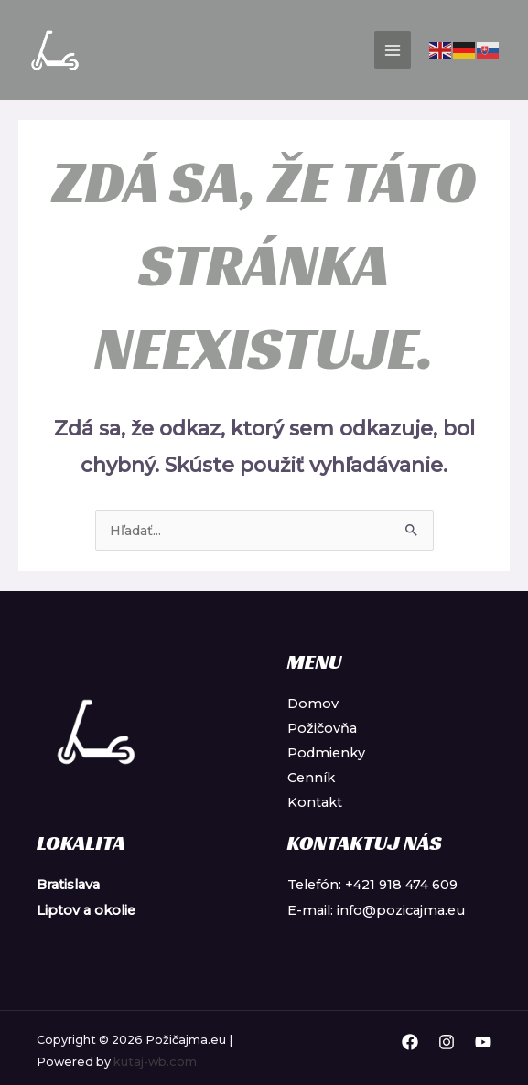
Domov (313, 703)
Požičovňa (322, 728)
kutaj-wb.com (155, 1062)
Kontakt (314, 802)
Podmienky (326, 753)
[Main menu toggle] (392, 49)
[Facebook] (410, 1042)
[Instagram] (446, 1042)
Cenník (311, 777)
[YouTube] (483, 1042)
